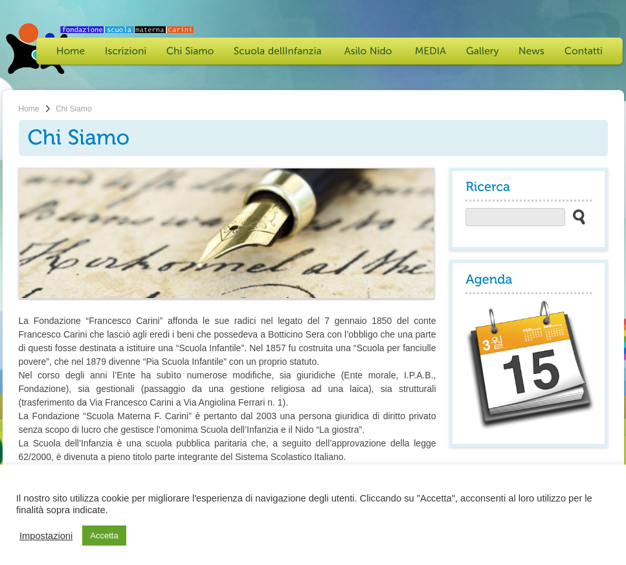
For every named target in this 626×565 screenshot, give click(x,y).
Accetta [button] (104, 535)
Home (29, 108)
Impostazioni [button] (46, 536)
